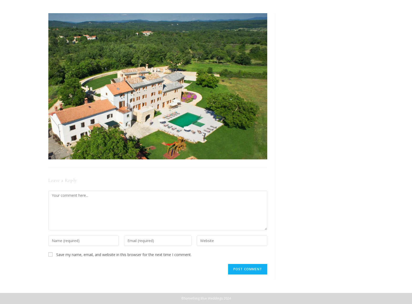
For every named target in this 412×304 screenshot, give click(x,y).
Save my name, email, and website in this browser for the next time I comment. (124, 254)
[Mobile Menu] (400, 15)
